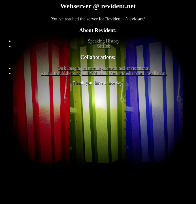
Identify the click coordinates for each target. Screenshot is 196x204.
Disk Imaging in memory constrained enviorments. (103, 68)
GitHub (103, 46)
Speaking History (104, 41)
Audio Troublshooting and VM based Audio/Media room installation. (104, 73)
